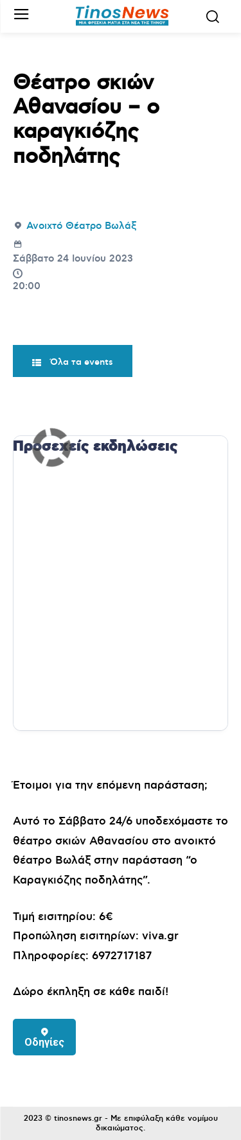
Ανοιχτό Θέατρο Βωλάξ (81, 226)
